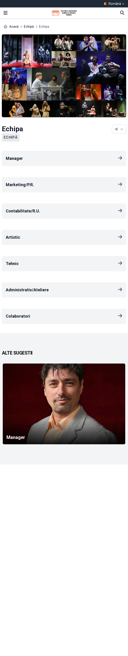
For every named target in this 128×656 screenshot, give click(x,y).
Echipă (29, 26)
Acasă (14, 26)
